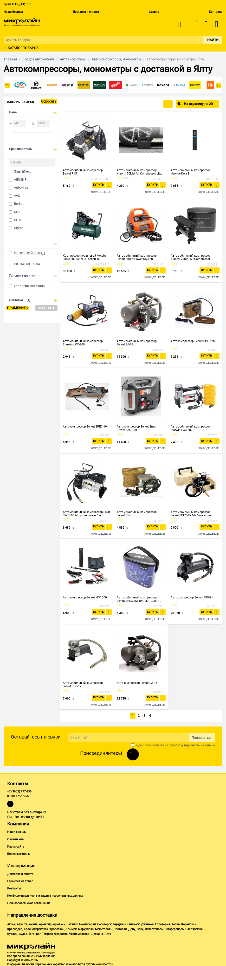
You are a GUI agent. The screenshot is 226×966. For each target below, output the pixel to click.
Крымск (71, 928)
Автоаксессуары (73, 59)
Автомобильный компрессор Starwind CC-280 (191, 428)
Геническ (133, 923)
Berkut (19, 204)
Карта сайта (15, 845)
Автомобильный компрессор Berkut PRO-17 (83, 684)
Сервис (154, 11)
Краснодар (14, 928)
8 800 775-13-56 (18, 795)
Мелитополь (103, 928)
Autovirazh (22, 187)
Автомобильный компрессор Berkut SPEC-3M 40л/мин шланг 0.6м (138, 599)
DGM (17, 220)
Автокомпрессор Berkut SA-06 (137, 683)
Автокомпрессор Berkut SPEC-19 (85, 426)
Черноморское (79, 933)
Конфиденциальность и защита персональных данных (45, 895)
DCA (17, 212)
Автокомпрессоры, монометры (116, 59)
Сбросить (48, 101)
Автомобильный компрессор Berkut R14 (137, 513)
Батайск (72, 923)
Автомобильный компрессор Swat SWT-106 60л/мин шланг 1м (86, 513)
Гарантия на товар (20, 880)
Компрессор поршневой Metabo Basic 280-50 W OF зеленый (85, 257)
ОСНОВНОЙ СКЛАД (29, 253)
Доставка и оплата (86, 11)
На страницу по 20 (200, 104)
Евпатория (162, 923)
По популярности (155, 104)
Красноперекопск (36, 928)
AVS (17, 196)
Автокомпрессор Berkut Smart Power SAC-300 (137, 428)
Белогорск (104, 923)
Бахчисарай (87, 923)
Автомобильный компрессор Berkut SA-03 (137, 342)
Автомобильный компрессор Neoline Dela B (191, 172)
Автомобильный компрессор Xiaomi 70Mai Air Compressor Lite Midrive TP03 (139, 172)
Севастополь (154, 928)
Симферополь (174, 928)
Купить (99, 184)
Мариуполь (86, 928)
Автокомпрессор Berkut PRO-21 (192, 597)
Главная (10, 59)
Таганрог (34, 933)
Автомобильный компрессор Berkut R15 (83, 172)
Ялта (107, 933)
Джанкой (147, 923)
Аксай (11, 923)
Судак (23, 933)
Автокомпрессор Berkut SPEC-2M (193, 341)
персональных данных (199, 744)
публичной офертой (99, 963)
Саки (140, 928)
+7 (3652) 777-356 (19, 790)
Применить (17, 308)
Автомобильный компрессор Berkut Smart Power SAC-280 (137, 257)
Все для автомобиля (38, 59)
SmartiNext (22, 171)
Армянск (59, 923)
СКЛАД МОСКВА (27, 264)
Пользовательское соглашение (28, 902)
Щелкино (96, 933)
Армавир (45, 923)
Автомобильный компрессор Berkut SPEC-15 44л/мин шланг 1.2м (192, 513)
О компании (15, 838)
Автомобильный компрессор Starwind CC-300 (83, 342)
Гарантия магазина (29, 286)
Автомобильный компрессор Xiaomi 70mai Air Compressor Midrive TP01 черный (191, 257)
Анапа (33, 923)
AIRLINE (20, 180)
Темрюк (47, 933)
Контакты (215, 11)
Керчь (175, 923)
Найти (213, 40)
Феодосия (61, 933)
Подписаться (202, 737)
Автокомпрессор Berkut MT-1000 (85, 597)
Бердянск (119, 923)
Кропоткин (56, 928)
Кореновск (188, 923)
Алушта (22, 923)
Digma (19, 228)
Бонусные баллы (18, 853)
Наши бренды (13, 11)
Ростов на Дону (124, 928)
